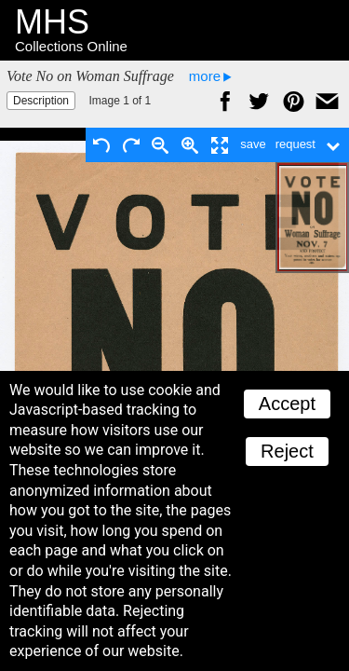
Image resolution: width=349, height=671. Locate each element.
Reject (287, 451)
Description (41, 100)
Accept (287, 403)
